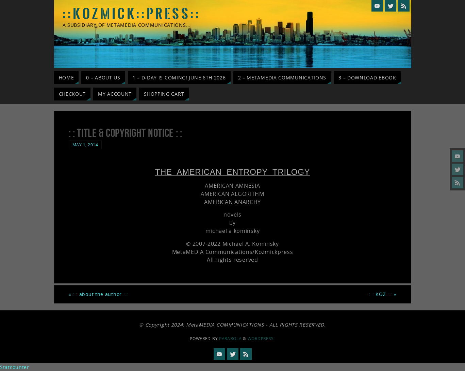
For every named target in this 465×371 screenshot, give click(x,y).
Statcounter (14, 367)
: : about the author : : (98, 294)
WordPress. (261, 338)
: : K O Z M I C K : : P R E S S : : (131, 13)
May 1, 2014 (85, 144)
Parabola (230, 338)
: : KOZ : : (382, 294)
